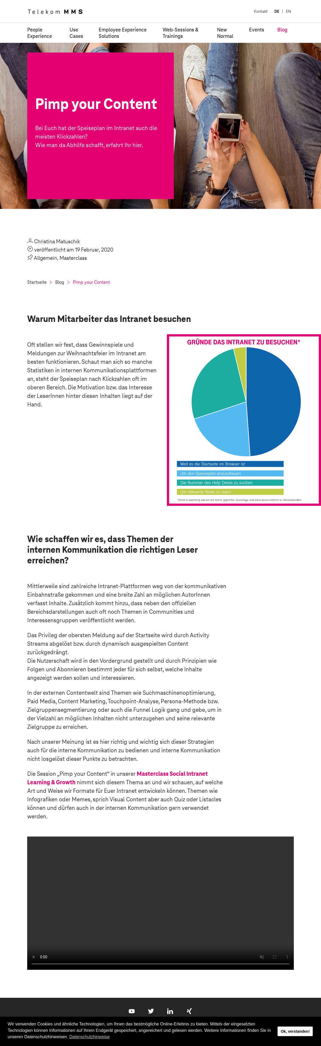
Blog (282, 29)
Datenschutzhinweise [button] (89, 1037)
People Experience (39, 32)
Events (256, 29)
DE (276, 11)
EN (288, 11)
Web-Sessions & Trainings (180, 32)
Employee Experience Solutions (123, 32)
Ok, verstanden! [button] (295, 1031)
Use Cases (76, 32)
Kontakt (261, 11)
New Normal (225, 32)
